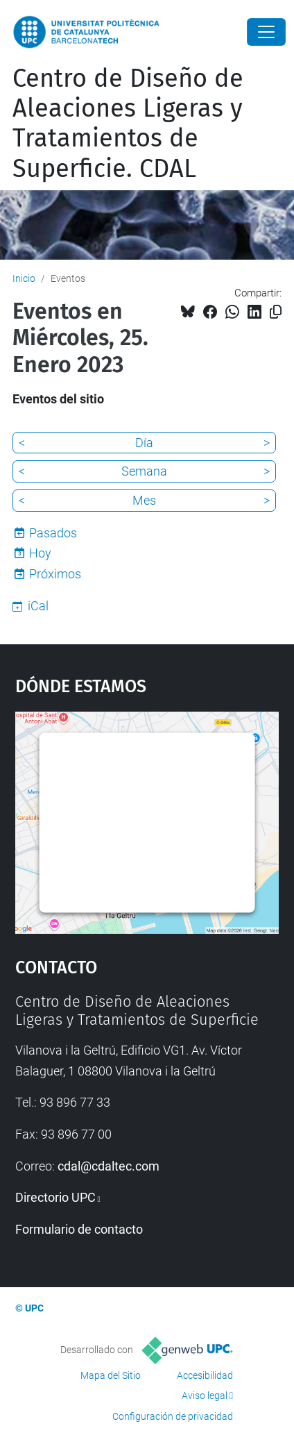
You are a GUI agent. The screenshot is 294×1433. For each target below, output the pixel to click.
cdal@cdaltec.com (108, 1166)
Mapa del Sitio (110, 1375)
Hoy (40, 553)
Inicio (23, 278)
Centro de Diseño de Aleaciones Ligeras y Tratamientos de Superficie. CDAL (127, 123)
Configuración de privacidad (172, 1416)
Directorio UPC (55, 1197)
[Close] (266, 32)
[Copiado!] (276, 312)
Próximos (55, 574)
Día (144, 442)
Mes (144, 500)
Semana (144, 471)
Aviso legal (204, 1395)
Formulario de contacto (79, 1229)
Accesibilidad (205, 1375)
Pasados (53, 533)
